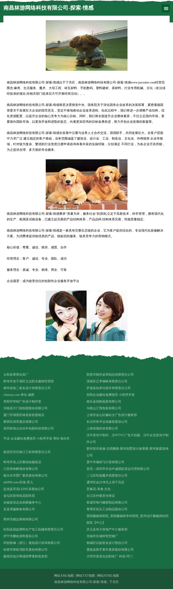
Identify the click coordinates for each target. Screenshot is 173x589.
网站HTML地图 (108, 575)
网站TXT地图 (85, 575)
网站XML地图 (64, 575)
